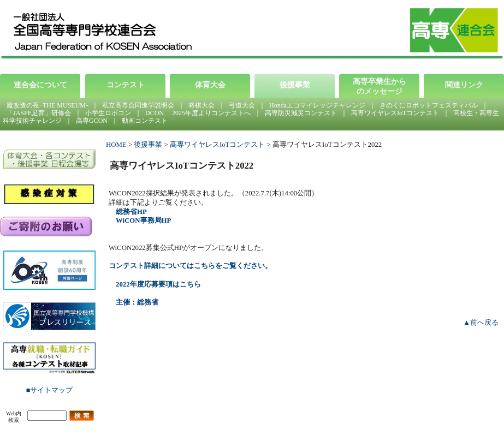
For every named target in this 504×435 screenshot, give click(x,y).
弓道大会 (242, 105)
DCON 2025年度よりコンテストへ (198, 113)
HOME (116, 144)
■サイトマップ (49, 390)
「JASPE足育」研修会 (39, 113)
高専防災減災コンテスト (301, 113)
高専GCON (92, 120)
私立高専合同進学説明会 (138, 105)
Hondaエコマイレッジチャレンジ (317, 105)
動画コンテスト (145, 120)
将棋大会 (201, 105)
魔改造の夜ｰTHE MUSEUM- (47, 105)
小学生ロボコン (108, 113)
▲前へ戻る (481, 322)
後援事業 (148, 144)
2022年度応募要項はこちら (158, 284)
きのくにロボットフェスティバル (429, 105)
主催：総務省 (137, 302)
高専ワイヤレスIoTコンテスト (395, 113)
